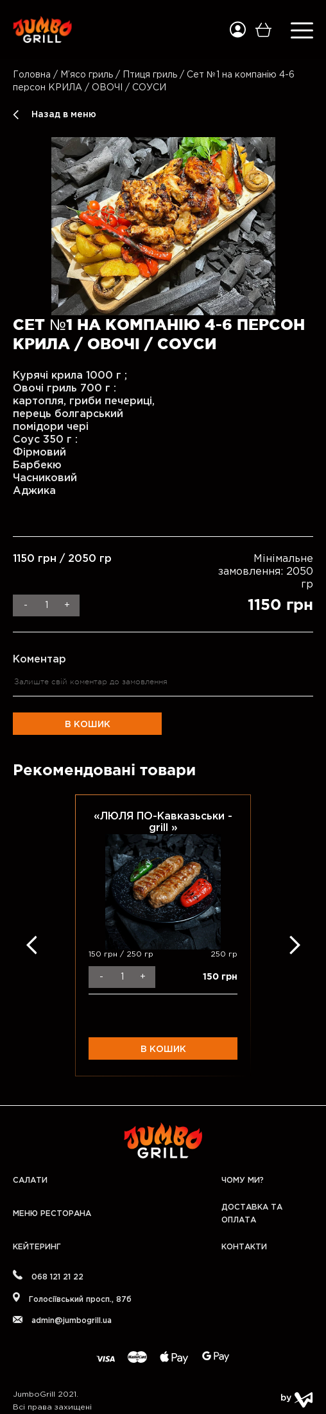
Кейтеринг (37, 1247)
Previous (31, 945)
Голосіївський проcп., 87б (72, 1297)
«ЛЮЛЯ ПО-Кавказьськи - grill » (163, 822)
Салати (30, 1180)
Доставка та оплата (251, 1214)
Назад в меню (63, 115)
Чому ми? (242, 1180)
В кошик (87, 724)
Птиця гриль (150, 75)
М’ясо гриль (86, 75)
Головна (32, 75)
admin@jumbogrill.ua (62, 1320)
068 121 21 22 (48, 1275)
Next (294, 945)
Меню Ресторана (52, 1213)
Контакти (244, 1247)
